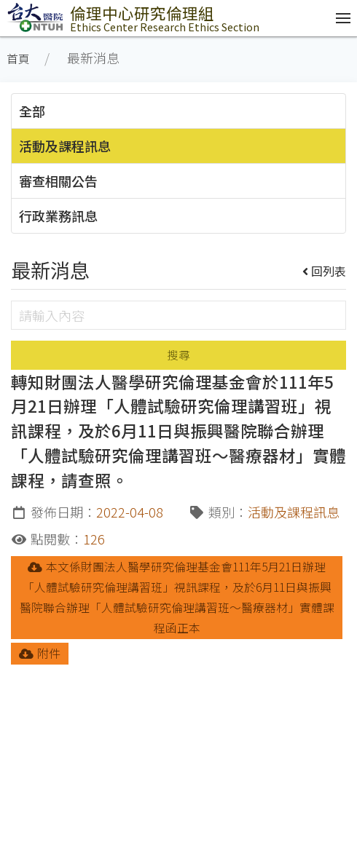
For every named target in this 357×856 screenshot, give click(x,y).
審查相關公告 (58, 180)
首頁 (18, 58)
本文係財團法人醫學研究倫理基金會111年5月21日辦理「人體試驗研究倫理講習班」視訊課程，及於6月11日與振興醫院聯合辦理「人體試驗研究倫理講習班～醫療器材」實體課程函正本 (177, 597)
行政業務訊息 (58, 215)
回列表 (324, 271)
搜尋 (178, 354)
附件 (39, 653)
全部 (32, 110)
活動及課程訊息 (65, 145)
